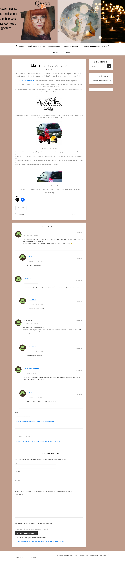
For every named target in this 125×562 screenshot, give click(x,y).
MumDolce (32, 256)
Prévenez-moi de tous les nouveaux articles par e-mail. (31, 529)
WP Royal (33, 557)
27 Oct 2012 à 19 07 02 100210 (36, 261)
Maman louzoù (29, 278)
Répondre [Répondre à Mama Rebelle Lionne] (79, 370)
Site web (17, 480)
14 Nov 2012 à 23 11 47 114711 (31, 373)
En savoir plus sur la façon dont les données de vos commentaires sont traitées (40, 541)
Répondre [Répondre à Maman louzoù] (79, 280)
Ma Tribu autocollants (28, 80)
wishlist (23, 207)
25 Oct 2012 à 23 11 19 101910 (31, 235)
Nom (17, 463)
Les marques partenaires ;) (63, 52)
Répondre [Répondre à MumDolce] (79, 258)
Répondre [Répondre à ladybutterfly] (79, 321)
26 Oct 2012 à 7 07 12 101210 (31, 283)
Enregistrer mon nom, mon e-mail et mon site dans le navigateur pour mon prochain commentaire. (44, 491)
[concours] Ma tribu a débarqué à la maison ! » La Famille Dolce (35, 421)
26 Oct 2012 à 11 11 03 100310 (31, 323)
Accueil (21, 46)
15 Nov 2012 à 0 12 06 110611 (35, 397)
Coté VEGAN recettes (36, 46)
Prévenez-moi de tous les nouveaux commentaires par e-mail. (33, 523)
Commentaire (19, 494)
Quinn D (21, 215)
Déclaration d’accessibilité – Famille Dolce (66, 555)
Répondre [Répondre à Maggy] (79, 232)
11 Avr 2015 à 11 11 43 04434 (23, 436)
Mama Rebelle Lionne (31, 368)
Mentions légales (71, 46)
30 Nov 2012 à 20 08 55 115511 (23, 416)
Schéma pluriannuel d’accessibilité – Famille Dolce (93, 555)
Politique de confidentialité (93, 46)
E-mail (17, 472)
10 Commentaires (77, 215)
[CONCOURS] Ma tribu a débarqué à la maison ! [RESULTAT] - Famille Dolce (38, 441)
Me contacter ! (54, 46)
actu (18, 207)
